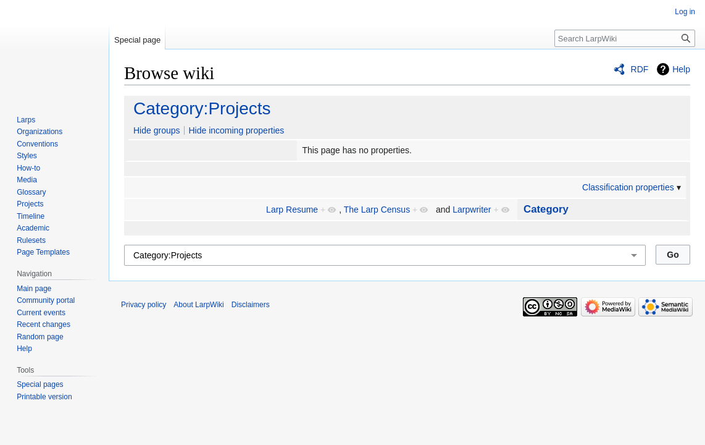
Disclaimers (251, 304)
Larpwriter (472, 209)
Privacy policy (143, 304)
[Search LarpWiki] (624, 38)
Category (546, 209)
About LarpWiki (198, 304)
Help (681, 69)
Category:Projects (202, 108)
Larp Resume (292, 209)
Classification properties (628, 187)
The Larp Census (377, 209)
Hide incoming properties (236, 130)
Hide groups (156, 130)
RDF (640, 69)
